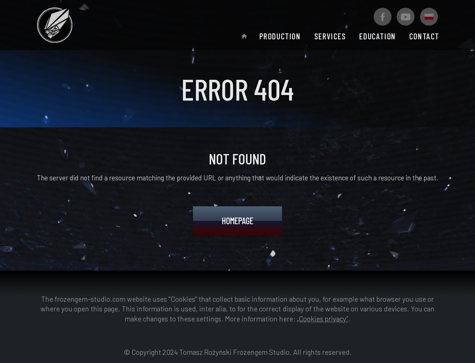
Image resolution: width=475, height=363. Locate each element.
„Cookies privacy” (322, 318)
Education (377, 36)
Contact (424, 36)
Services (330, 36)
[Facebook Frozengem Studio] (383, 17)
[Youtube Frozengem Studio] (406, 17)
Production (280, 36)
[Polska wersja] (429, 17)
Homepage (237, 220)
